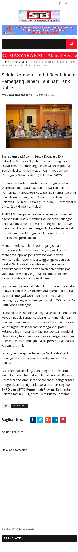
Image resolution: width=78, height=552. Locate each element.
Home (5, 62)
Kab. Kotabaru (20, 62)
